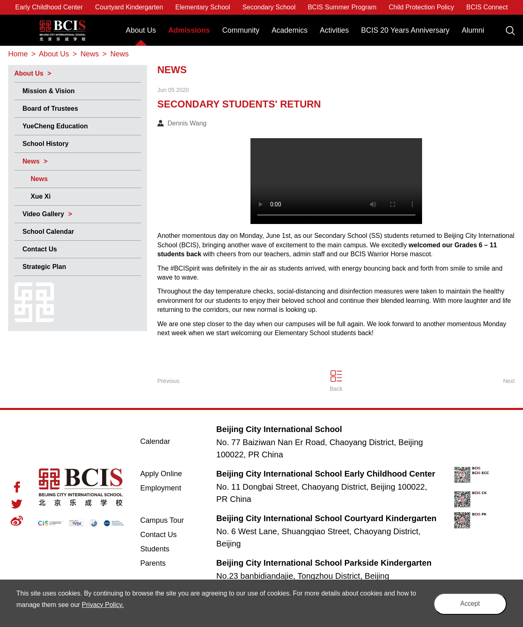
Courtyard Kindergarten (129, 7)
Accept (468, 603)
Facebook (17, 487)
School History (45, 143)
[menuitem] (141, 34)
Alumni (473, 30)
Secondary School (268, 7)
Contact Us (39, 249)
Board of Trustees (50, 108)
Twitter (16, 503)
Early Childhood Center (49, 7)
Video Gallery (43, 213)
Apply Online (170, 473)
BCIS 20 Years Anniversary (405, 30)
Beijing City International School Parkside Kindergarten (323, 562)
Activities (334, 30)
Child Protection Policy (421, 7)
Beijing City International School (62, 24)
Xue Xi (41, 196)
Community (240, 30)
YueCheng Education (55, 126)
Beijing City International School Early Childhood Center (325, 473)
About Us (141, 30)
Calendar (155, 441)
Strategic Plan (44, 266)
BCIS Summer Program (342, 7)
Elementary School (202, 7)
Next (509, 381)
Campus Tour (170, 519)
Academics (290, 30)
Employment (160, 488)
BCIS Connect (486, 7)
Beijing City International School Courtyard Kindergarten (326, 518)
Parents (152, 563)
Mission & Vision (48, 90)
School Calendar (48, 231)
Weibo (17, 520)
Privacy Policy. (110, 604)
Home (18, 54)
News (31, 161)
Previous (168, 381)
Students (154, 549)
